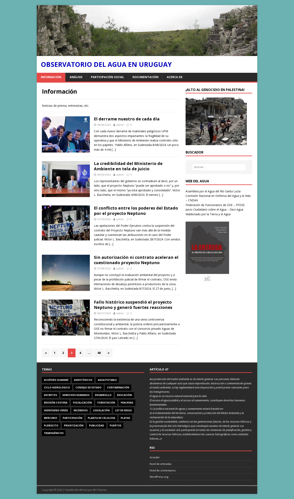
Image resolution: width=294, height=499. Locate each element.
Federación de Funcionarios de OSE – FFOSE (215, 205)
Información (51, 77)
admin (120, 125)
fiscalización (82, 402)
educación (124, 395)
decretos (50, 395)
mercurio (50, 418)
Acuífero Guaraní (56, 380)
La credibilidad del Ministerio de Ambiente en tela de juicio (128, 166)
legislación (101, 410)
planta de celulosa (101, 418)
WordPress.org (159, 477)
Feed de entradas (161, 464)
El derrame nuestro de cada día (127, 119)
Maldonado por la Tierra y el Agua (208, 214)
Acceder (155, 457)
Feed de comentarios (163, 470)
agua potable (107, 380)
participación (72, 418)
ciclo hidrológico (57, 387)
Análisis (76, 77)
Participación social (107, 77)
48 (99, 353)
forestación (106, 402)
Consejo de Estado (88, 387)
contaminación (118, 387)
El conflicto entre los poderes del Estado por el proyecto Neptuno (136, 210)
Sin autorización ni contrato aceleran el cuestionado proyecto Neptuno (136, 260)
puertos (115, 425)
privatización (74, 425)
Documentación (145, 77)
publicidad (96, 425)
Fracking (127, 402)
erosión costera (55, 402)
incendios (81, 410)
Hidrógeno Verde (56, 410)
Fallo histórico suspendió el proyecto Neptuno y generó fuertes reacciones (133, 304)
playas (125, 418)
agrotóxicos (83, 380)
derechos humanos (75, 395)
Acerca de (175, 77)
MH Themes (100, 490)
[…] (114, 149)
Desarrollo (103, 395)
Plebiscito (51, 425)
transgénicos (53, 433)
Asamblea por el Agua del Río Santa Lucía (213, 191)
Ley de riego (123, 410)
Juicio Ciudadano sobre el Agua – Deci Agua (214, 209)
